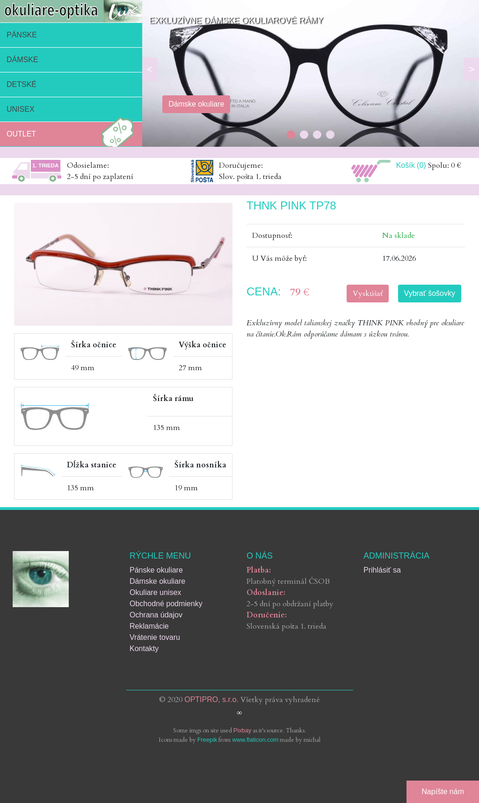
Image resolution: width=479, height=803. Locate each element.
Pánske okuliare (156, 570)
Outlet (73, 134)
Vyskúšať (368, 293)
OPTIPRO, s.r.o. (211, 699)
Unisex (21, 109)
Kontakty (144, 648)
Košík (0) (411, 165)
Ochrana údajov (156, 615)
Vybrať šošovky (429, 293)
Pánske (22, 35)
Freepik (207, 739)
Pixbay (242, 730)
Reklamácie (149, 626)
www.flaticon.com (255, 739)
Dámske (22, 60)
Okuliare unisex (155, 592)
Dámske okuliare (157, 581)
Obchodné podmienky (166, 604)
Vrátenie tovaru (155, 637)
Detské (21, 84)
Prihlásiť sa (382, 570)
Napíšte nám (442, 792)
